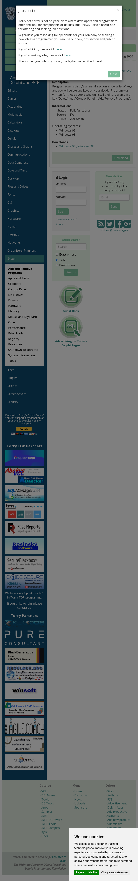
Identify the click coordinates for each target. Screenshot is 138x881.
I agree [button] (80, 872)
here (58, 49)
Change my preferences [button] (114, 872)
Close (113, 74)
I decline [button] (92, 872)
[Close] (118, 10)
